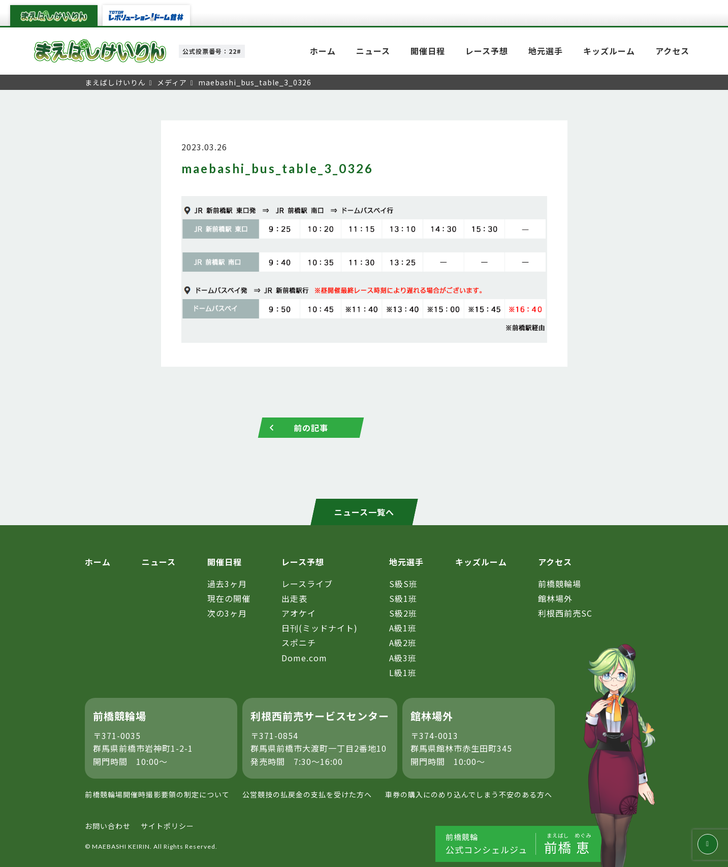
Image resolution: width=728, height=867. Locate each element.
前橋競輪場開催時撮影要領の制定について (157, 794)
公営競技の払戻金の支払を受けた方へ (307, 794)
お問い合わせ (108, 826)
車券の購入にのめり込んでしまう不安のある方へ (468, 794)
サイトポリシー (167, 826)
